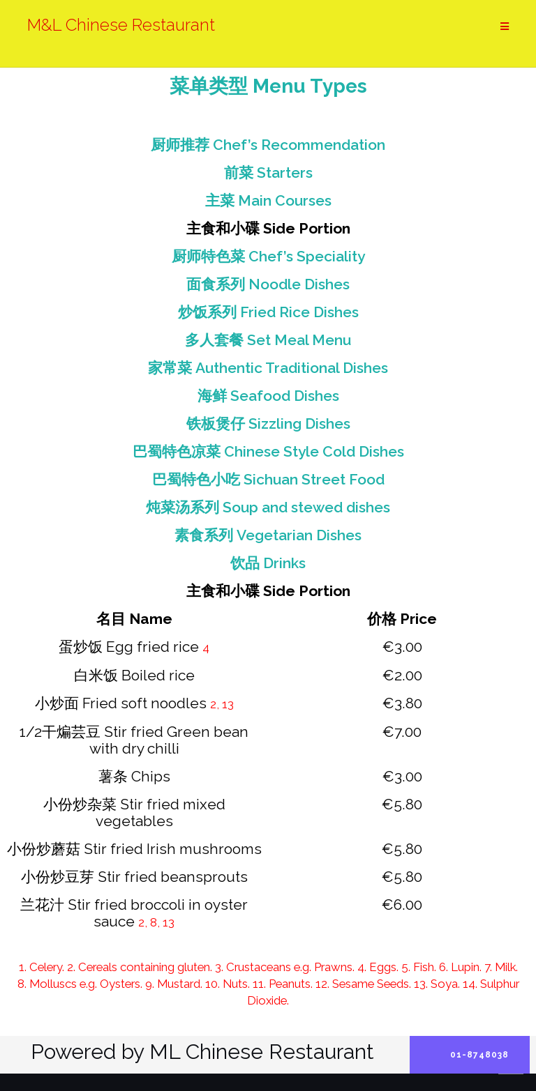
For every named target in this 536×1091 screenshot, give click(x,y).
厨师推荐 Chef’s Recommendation (268, 144)
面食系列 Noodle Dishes (268, 284)
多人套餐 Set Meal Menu (268, 340)
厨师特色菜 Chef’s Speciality (268, 256)
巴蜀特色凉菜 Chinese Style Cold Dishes (268, 451)
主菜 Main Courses (268, 200)
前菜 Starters (268, 172)
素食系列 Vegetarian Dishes (268, 535)
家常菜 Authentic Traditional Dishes (268, 367)
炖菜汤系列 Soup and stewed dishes (268, 507)
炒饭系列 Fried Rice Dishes (268, 312)
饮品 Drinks (268, 563)
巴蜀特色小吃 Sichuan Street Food (268, 479)
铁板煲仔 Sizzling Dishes (268, 423)
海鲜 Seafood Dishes (268, 395)
